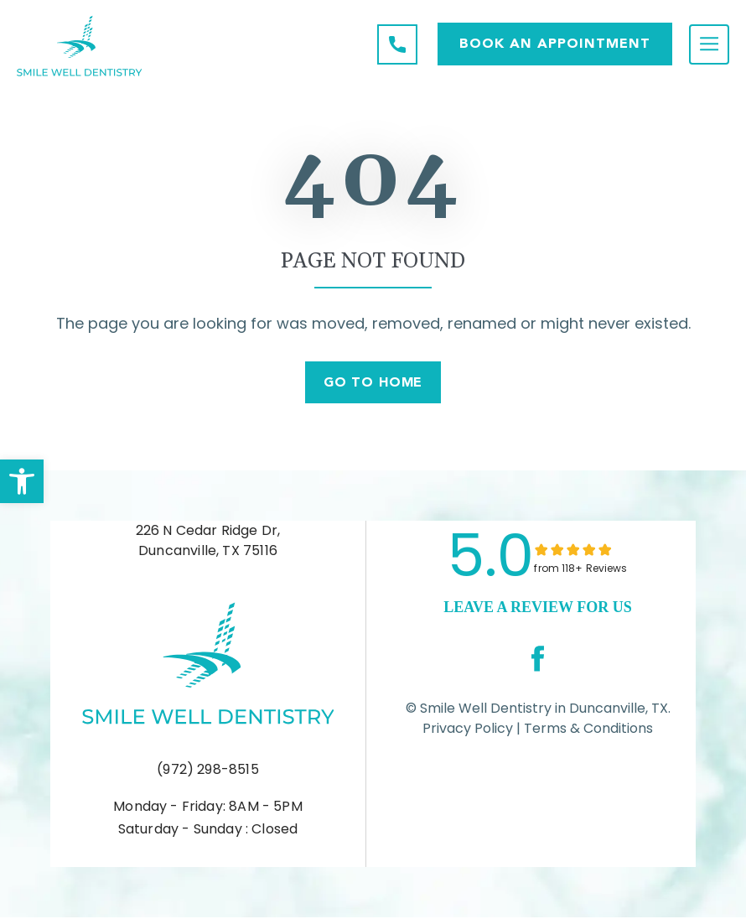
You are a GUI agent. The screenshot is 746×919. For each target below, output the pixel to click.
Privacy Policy (467, 730)
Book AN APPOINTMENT (554, 43)
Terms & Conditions (587, 730)
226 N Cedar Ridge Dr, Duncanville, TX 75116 (208, 542)
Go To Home (373, 384)
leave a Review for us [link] (537, 608)
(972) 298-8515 (208, 771)
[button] (22, 481)
